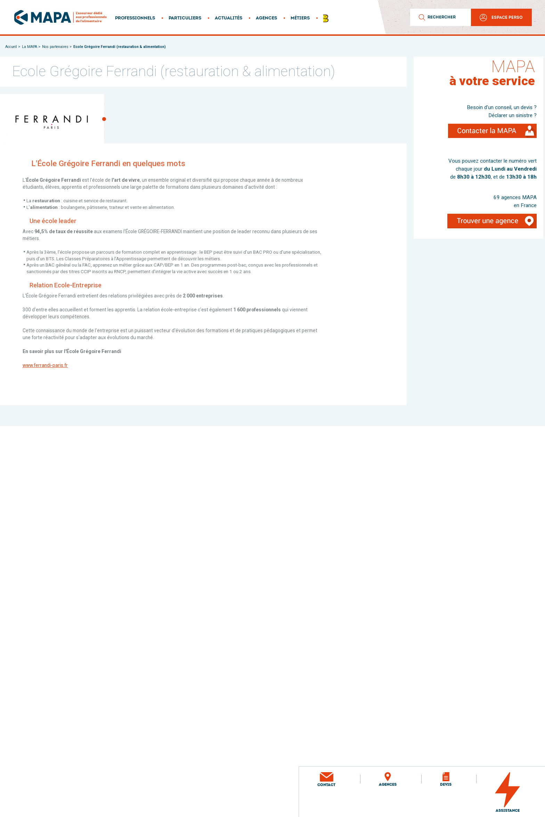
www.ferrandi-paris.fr (45, 365)
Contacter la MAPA (482, 134)
